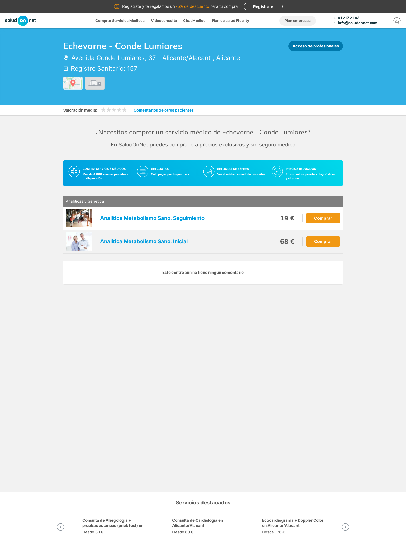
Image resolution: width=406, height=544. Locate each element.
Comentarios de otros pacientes (164, 110)
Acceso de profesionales (316, 45)
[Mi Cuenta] (397, 20)
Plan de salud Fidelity (230, 20)
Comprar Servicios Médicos (120, 20)
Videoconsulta (164, 20)
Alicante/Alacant (186, 58)
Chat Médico (194, 20)
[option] (113, 527)
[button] (60, 527)
